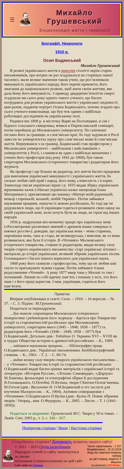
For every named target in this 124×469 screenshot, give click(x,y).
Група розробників (54, 447)
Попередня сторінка (39, 428)
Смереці (37, 465)
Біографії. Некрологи (62, 43)
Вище (63, 428)
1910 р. (62, 52)
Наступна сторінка (86, 428)
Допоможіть (62, 442)
